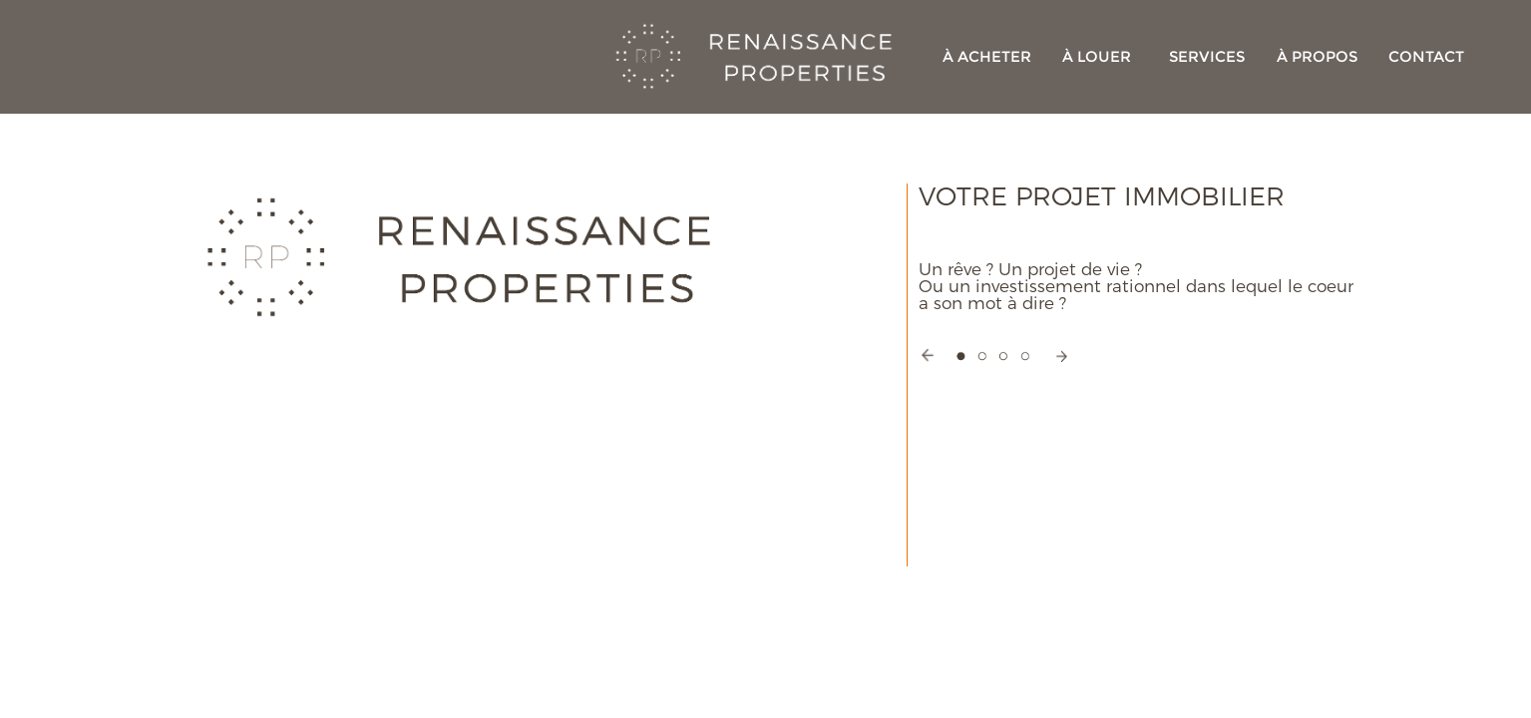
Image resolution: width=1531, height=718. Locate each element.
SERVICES (1207, 56)
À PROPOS (1317, 56)
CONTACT (1426, 56)
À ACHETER (987, 56)
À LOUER (1096, 56)
